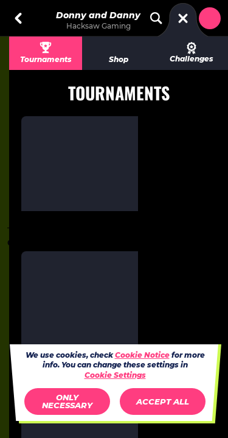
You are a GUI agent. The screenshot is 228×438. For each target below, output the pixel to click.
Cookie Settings (115, 375)
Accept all (162, 401)
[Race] (183, 18)
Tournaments (46, 59)
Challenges (191, 52)
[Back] (18, 18)
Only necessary (67, 401)
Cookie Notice (142, 355)
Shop (118, 59)
